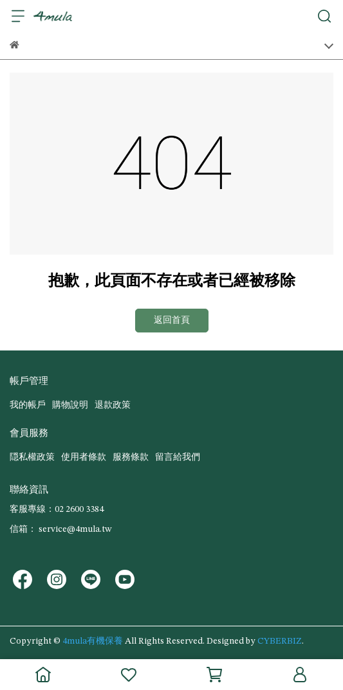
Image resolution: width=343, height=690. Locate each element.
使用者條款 (83, 457)
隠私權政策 (32, 457)
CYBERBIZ (279, 641)
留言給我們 (177, 457)
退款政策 (113, 405)
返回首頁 (172, 320)
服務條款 (131, 457)
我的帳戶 (28, 405)
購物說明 (70, 405)
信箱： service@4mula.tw (60, 529)
